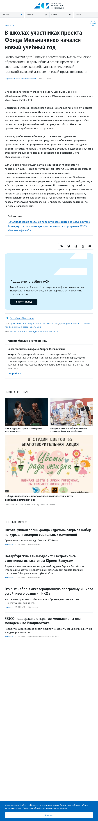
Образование (33, 544)
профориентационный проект (74, 323)
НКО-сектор (32, 607)
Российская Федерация (22, 318)
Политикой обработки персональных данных (45, 808)
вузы (12, 323)
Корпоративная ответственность (21, 78)
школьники (35, 327)
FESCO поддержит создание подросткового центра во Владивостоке (49, 221)
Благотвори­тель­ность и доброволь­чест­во (35, 505)
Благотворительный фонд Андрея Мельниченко (34, 331)
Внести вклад (24, 301)
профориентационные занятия (42, 323)
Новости (9, 25)
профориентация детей (16, 327)
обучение (21, 323)
